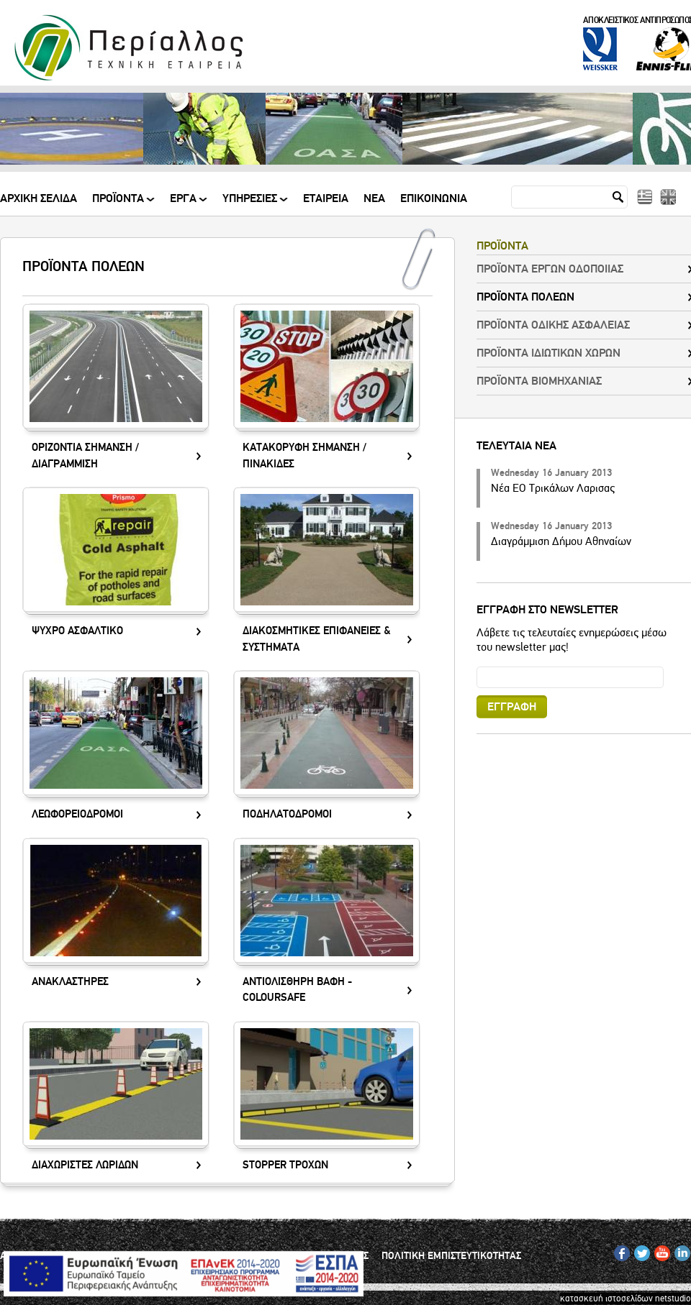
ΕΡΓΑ (184, 204)
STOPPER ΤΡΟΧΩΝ (285, 1165)
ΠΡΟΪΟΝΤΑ (119, 204)
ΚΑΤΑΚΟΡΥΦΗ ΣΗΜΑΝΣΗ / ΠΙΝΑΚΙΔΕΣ (304, 456)
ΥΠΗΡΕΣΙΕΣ (250, 204)
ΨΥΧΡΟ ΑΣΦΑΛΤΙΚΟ (77, 631)
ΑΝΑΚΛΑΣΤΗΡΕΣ (70, 982)
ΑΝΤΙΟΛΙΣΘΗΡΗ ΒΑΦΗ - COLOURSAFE (297, 990)
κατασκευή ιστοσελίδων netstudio (625, 1298)
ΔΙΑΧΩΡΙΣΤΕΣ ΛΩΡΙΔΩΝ (85, 1165)
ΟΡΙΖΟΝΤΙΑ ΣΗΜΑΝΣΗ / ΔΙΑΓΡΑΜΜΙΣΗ (85, 456)
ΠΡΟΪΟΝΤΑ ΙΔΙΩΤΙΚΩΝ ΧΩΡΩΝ (548, 353)
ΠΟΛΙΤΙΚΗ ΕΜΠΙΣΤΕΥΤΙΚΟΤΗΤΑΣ (451, 1256)
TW (640, 1250)
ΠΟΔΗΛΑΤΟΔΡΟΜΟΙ (287, 814)
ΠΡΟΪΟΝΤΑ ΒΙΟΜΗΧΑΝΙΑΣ (539, 381)
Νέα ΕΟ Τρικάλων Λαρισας (553, 488)
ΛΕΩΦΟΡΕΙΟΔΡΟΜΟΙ (77, 814)
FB (619, 1250)
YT (659, 1250)
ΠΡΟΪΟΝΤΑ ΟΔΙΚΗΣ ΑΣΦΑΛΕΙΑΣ (553, 325)
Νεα (374, 199)
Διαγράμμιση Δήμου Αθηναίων (561, 541)
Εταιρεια (325, 199)
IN (678, 1250)
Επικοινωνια (433, 199)
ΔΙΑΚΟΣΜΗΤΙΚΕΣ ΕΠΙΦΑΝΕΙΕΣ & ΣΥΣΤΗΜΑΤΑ (317, 639)
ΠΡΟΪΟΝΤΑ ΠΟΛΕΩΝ (525, 296)
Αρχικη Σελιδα (38, 199)
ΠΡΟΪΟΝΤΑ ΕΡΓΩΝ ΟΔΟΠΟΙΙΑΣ (550, 268)
